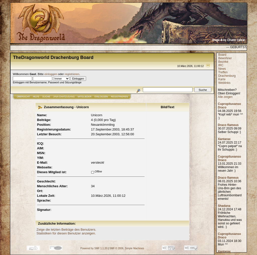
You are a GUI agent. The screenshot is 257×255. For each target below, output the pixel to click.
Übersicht (23, 96)
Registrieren (119, 96)
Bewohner (225, 58)
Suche (46, 96)
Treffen (222, 72)
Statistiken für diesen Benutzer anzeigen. (66, 233)
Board (222, 54)
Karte (222, 79)
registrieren (72, 74)
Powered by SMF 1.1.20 (93, 248)
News (222, 69)
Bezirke (223, 61)
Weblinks (224, 83)
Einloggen (101, 96)
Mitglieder (85, 96)
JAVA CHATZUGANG (64, 96)
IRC (221, 65)
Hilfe (36, 96)
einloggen (50, 74)
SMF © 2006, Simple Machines (126, 248)
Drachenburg (227, 76)
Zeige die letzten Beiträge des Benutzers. (66, 229)
